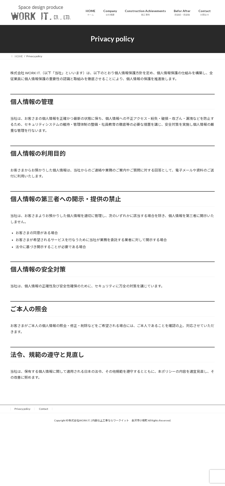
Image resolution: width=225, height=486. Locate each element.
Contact (43, 408)
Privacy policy (22, 408)
